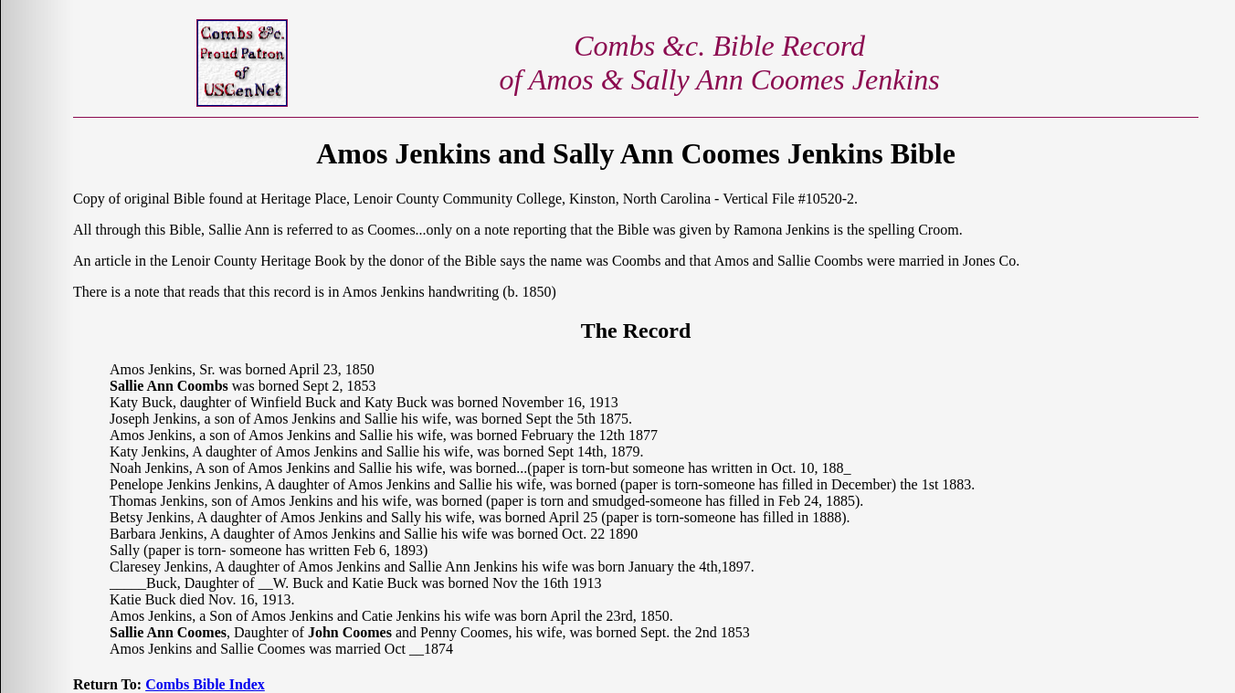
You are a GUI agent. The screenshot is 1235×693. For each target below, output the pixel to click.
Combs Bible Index (205, 684)
